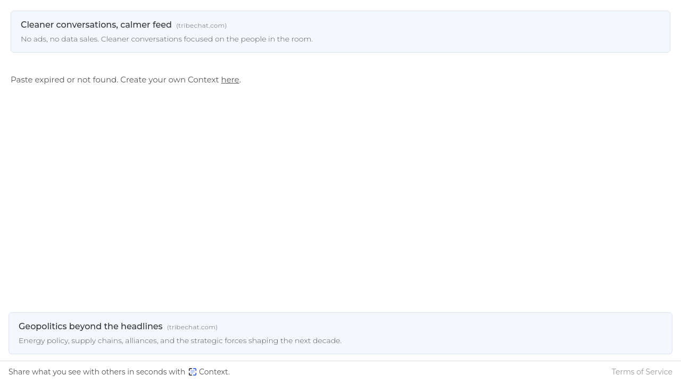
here (230, 79)
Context (208, 372)
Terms (642, 372)
